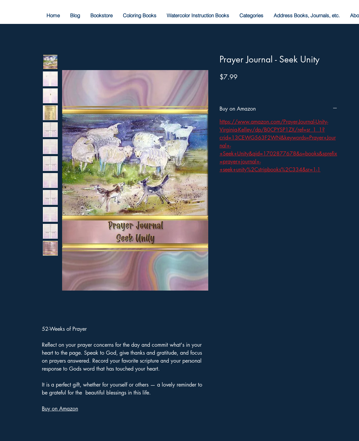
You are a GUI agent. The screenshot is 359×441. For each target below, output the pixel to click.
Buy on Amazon (60, 408)
